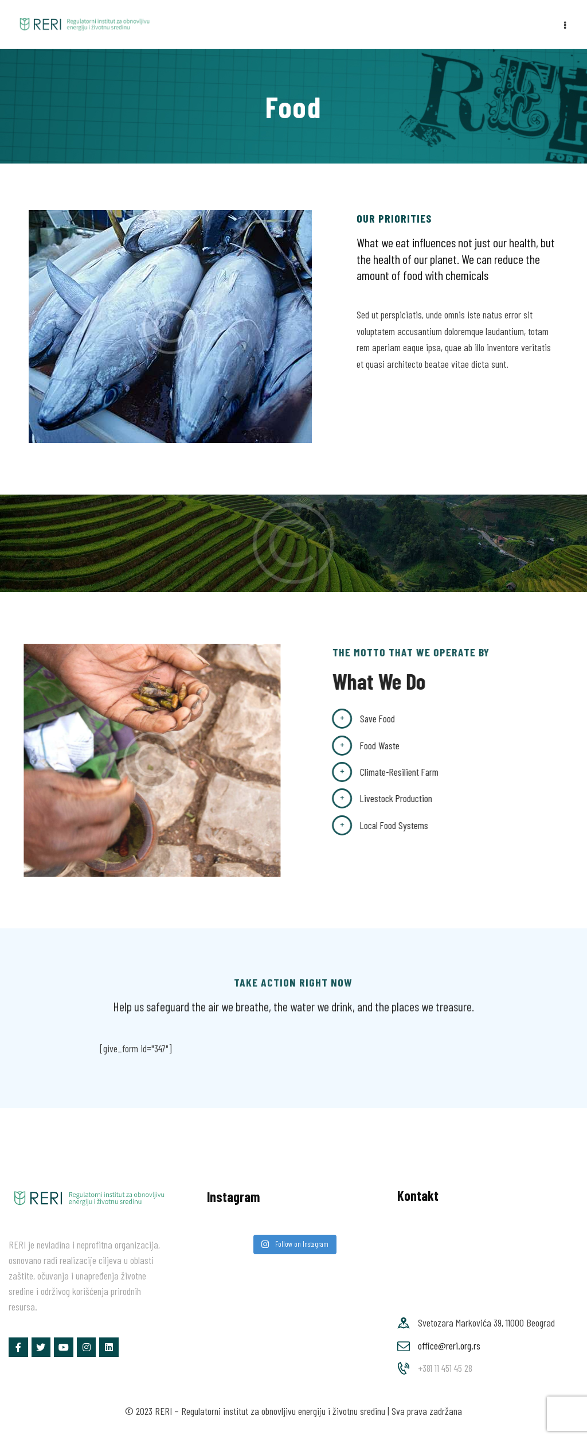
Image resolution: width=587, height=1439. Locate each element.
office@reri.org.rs (449, 1345)
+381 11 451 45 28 (445, 1368)
